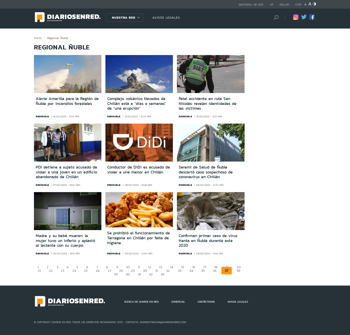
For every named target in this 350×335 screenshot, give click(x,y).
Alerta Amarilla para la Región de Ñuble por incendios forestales (67, 101)
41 (139, 274)
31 (156, 270)
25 (86, 270)
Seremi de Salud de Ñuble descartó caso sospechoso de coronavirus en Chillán (206, 172)
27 (109, 270)
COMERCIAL (178, 302)
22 (51, 270)
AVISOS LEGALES (166, 17)
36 (215, 270)
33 (179, 270)
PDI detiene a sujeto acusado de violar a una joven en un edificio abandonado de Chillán (66, 172)
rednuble (42, 116)
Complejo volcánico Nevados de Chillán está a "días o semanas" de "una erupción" (136, 103)
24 (74, 270)
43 (162, 274)
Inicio (38, 38)
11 (139, 267)
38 (238, 270)
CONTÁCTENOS (206, 302)
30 (145, 270)
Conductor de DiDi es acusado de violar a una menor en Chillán (138, 169)
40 (128, 274)
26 (98, 270)
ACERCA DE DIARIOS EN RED (141, 302)
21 (39, 270)
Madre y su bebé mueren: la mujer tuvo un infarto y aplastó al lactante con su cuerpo (65, 240)
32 (168, 270)
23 (62, 270)
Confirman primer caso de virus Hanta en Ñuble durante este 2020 (208, 240)
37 (226, 270)
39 (116, 274)
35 (203, 270)
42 (151, 274)
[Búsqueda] (275, 17)
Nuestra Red (123, 17)
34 (191, 270)
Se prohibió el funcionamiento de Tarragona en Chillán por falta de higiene (138, 238)
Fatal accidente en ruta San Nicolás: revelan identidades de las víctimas (207, 103)
